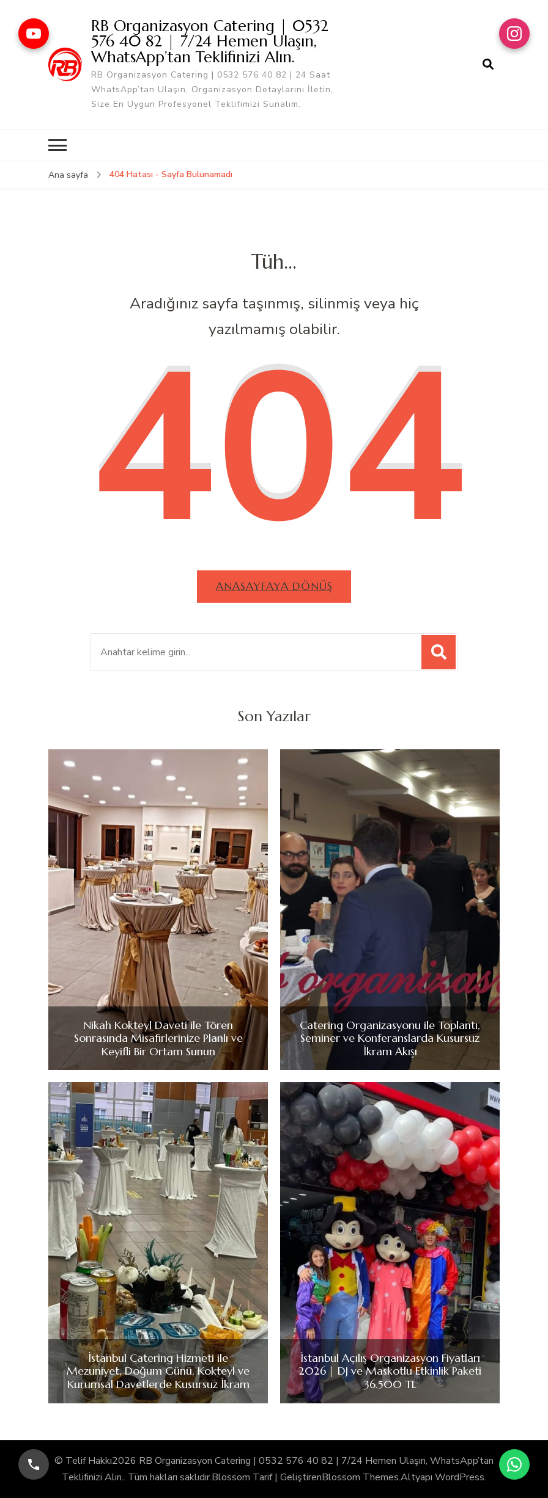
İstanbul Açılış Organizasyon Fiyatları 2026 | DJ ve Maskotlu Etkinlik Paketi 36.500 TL (389, 1371)
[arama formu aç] (488, 65)
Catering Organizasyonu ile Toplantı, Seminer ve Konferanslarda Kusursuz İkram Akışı (390, 1038)
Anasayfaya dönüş (274, 586)
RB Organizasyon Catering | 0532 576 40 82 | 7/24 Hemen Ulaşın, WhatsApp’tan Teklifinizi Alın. (209, 41)
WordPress (459, 1476)
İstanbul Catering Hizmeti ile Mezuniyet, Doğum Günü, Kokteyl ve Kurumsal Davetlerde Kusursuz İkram (158, 1371)
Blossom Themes (360, 1476)
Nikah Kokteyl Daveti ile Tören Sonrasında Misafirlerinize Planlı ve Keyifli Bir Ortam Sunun (158, 1038)
